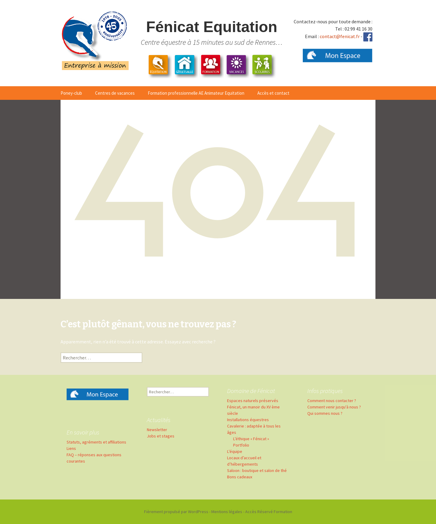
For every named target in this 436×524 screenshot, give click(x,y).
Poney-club (71, 93)
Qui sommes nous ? (324, 413)
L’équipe (234, 451)
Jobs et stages (160, 436)
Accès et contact (273, 93)
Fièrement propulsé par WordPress (176, 511)
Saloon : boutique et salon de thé (257, 470)
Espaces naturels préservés (252, 400)
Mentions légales (226, 511)
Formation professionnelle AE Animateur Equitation (196, 93)
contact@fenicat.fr (340, 36)
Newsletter (157, 429)
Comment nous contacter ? (331, 400)
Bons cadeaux (239, 477)
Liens (71, 448)
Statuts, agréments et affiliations (96, 442)
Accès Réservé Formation (268, 511)
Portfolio (241, 445)
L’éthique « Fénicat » (251, 438)
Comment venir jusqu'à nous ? (334, 407)
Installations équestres (248, 419)
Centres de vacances (115, 93)
